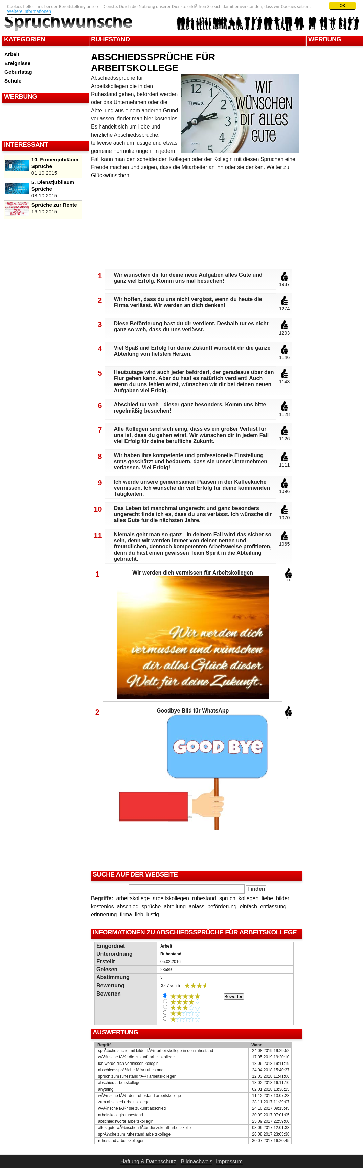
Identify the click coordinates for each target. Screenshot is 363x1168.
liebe (267, 898)
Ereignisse (17, 63)
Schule (12, 81)
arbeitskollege (133, 898)
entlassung (273, 906)
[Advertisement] (44, 122)
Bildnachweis (196, 1161)
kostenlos (102, 906)
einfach (248, 906)
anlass (196, 906)
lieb (139, 914)
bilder (282, 898)
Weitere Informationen (29, 11)
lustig (152, 914)
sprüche (151, 906)
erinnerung (104, 914)
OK (342, 5)
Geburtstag (18, 72)
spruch (227, 898)
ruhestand (204, 898)
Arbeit (11, 54)
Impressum (229, 1161)
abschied (127, 906)
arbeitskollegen (171, 898)
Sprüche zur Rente (54, 205)
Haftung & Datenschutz (148, 1161)
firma (126, 914)
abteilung (175, 906)
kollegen (249, 898)
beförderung (221, 906)
